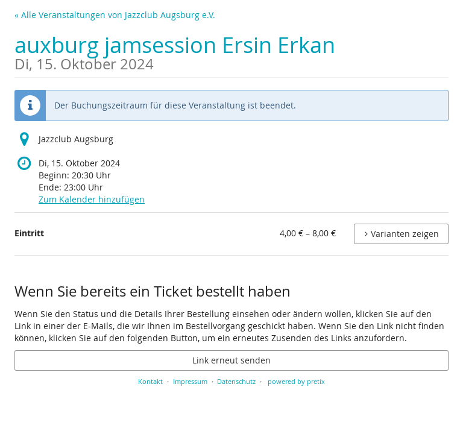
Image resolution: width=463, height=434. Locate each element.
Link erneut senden (231, 360)
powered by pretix (296, 381)
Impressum (190, 381)
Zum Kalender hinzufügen (92, 199)
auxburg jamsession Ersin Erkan (174, 51)
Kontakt (150, 381)
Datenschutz (236, 381)
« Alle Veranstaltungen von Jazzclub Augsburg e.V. (114, 14)
